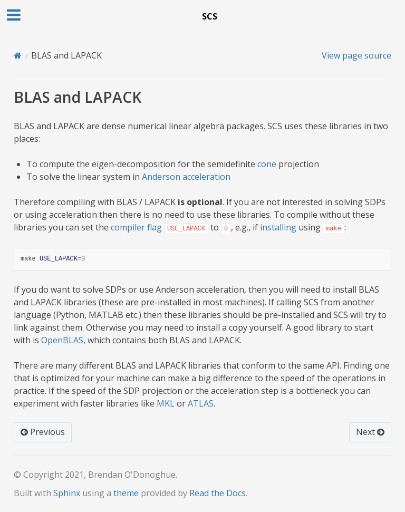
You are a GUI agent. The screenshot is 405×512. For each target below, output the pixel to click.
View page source (356, 55)
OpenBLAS (62, 340)
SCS (209, 16)
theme (126, 493)
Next (370, 432)
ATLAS (201, 403)
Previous (43, 432)
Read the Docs (217, 493)
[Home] (18, 55)
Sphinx (66, 493)
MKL (166, 403)
